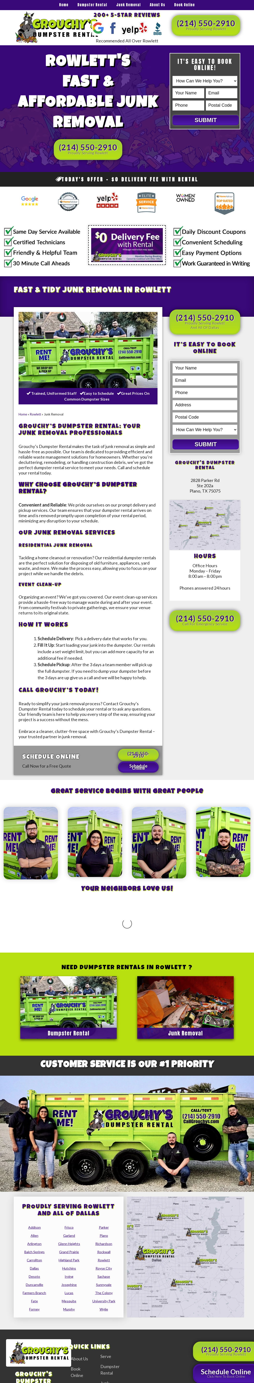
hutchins (69, 1220)
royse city (104, 1220)
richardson (103, 1195)
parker (104, 1179)
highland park (69, 1212)
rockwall (103, 1204)
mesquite (69, 1253)
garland (69, 1187)
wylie (104, 1261)
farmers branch (34, 1245)
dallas (34, 1220)
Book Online (184, 4)
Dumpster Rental (92, 4)
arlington (34, 1195)
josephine (69, 1236)
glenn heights (69, 1195)
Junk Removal (128, 4)
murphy (69, 1261)
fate (34, 1253)
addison (34, 1179)
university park (103, 1253)
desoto (34, 1228)
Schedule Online (138, 767)
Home (64, 4)
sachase (103, 1228)
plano (104, 1187)
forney (34, 1261)
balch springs (34, 1204)
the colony (104, 1245)
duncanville (34, 1236)
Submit (206, 120)
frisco (69, 1179)
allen (34, 1187)
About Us (157, 4)
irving (69, 1228)
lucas (69, 1245)
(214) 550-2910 (206, 25)
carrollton (34, 1212)
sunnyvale (103, 1236)
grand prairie (69, 1204)
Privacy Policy (214, 1379)
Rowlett (35, 414)
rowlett (104, 1212)
